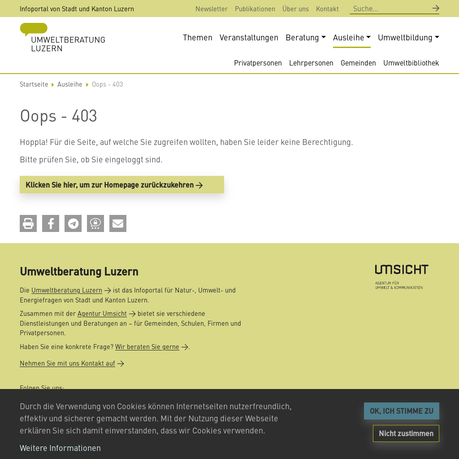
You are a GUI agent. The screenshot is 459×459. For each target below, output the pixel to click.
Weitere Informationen (60, 447)
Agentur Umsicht (102, 313)
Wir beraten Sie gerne (147, 346)
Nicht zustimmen (406, 433)
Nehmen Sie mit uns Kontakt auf (67, 362)
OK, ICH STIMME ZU (401, 411)
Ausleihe (69, 83)
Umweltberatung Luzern (66, 289)
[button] (28, 223)
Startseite (34, 83)
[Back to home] (62, 37)
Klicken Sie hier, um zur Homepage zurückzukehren (110, 184)
